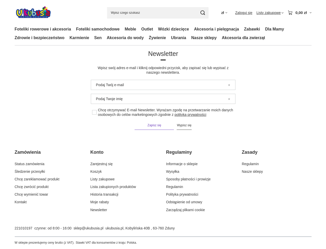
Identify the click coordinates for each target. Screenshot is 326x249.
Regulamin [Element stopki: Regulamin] (174, 187)
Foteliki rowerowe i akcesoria (43, 29)
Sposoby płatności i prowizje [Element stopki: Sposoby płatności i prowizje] (188, 179)
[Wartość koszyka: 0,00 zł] (299, 12)
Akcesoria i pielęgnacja (216, 29)
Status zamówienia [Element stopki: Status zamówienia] (30, 164)
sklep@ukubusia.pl (89, 228)
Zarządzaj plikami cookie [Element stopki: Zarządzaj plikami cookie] (185, 210)
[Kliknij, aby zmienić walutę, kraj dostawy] (224, 12)
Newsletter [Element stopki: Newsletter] (98, 210)
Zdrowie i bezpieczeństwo (39, 38)
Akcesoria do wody (125, 38)
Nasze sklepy (204, 38)
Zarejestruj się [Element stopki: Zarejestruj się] (101, 164)
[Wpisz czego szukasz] (158, 13)
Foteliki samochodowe (98, 29)
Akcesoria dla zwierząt (243, 38)
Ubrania (178, 38)
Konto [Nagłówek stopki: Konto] (97, 152)
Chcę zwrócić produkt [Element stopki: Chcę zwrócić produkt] (32, 187)
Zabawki (252, 29)
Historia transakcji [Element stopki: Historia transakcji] (104, 194)
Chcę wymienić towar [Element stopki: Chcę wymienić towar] (31, 194)
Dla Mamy (274, 29)
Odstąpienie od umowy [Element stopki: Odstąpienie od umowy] (184, 202)
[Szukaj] (203, 13)
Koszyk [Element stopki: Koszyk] (96, 171)
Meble (130, 29)
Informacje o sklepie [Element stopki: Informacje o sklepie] (182, 164)
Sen (97, 38)
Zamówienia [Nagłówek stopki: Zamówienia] (28, 152)
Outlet (147, 29)
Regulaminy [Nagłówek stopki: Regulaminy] (179, 152)
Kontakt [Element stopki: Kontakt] (21, 202)
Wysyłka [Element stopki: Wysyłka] (172, 171)
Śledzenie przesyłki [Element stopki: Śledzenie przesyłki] (30, 171)
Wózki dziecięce (173, 29)
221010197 (23, 228)
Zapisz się (154, 125)
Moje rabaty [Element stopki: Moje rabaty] (99, 202)
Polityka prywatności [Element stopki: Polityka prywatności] (182, 194)
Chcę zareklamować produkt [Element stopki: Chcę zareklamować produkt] (37, 179)
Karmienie (79, 38)
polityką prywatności (190, 115)
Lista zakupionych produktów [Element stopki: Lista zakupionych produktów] (113, 187)
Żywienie (157, 38)
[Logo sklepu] (33, 13)
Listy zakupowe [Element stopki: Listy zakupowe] (102, 179)
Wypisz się (184, 125)
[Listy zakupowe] (270, 13)
